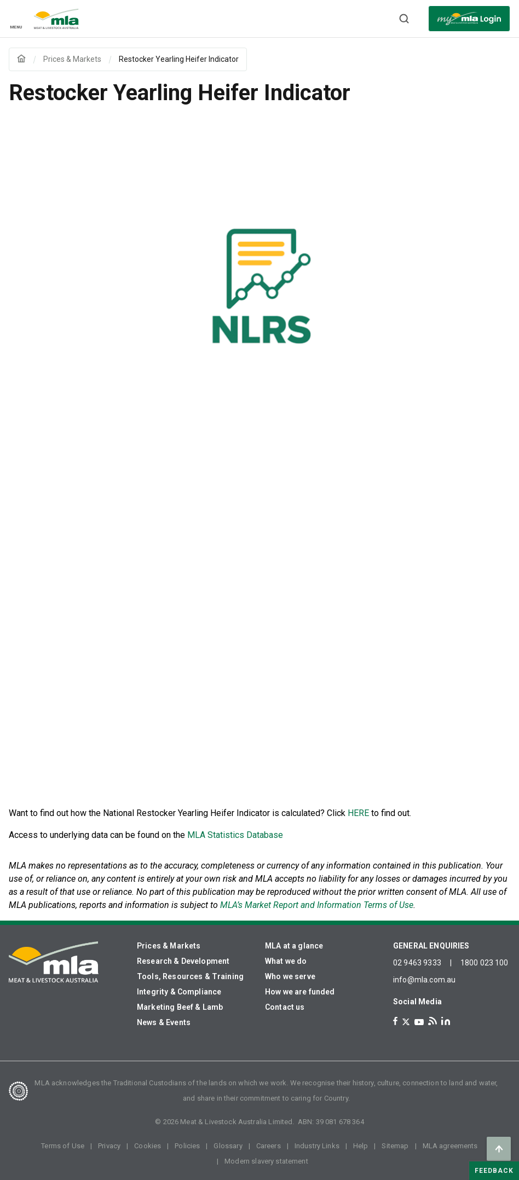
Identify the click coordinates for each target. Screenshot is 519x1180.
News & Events (164, 1022)
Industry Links (317, 1146)
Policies (187, 1146)
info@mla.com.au (424, 979)
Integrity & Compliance (179, 991)
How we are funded (300, 991)
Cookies (147, 1146)
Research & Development (183, 961)
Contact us (285, 1007)
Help (360, 1146)
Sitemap (395, 1146)
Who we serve (290, 976)
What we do (286, 961)
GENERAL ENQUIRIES (431, 945)
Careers (268, 1146)
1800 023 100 (484, 962)
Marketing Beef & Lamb (180, 1007)
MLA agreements (450, 1146)
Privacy (109, 1146)
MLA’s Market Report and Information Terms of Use (316, 905)
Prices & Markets (168, 945)
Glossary (228, 1146)
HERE (358, 813)
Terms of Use (62, 1146)
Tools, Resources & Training (190, 976)
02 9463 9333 (417, 962)
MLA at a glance (294, 945)
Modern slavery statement (266, 1161)
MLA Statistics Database (235, 835)
